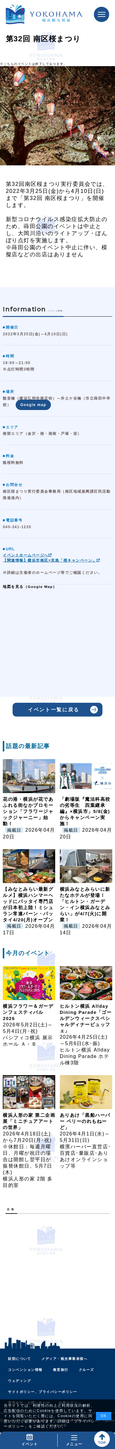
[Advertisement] (57, 1275)
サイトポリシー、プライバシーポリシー (42, 1392)
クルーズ (86, 1370)
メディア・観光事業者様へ (64, 1359)
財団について (19, 1359)
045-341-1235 (17, 527)
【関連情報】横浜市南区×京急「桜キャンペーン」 (51, 560)
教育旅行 (60, 1370)
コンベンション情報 (25, 1370)
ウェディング (19, 1381)
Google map (33, 405)
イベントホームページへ (27, 555)
